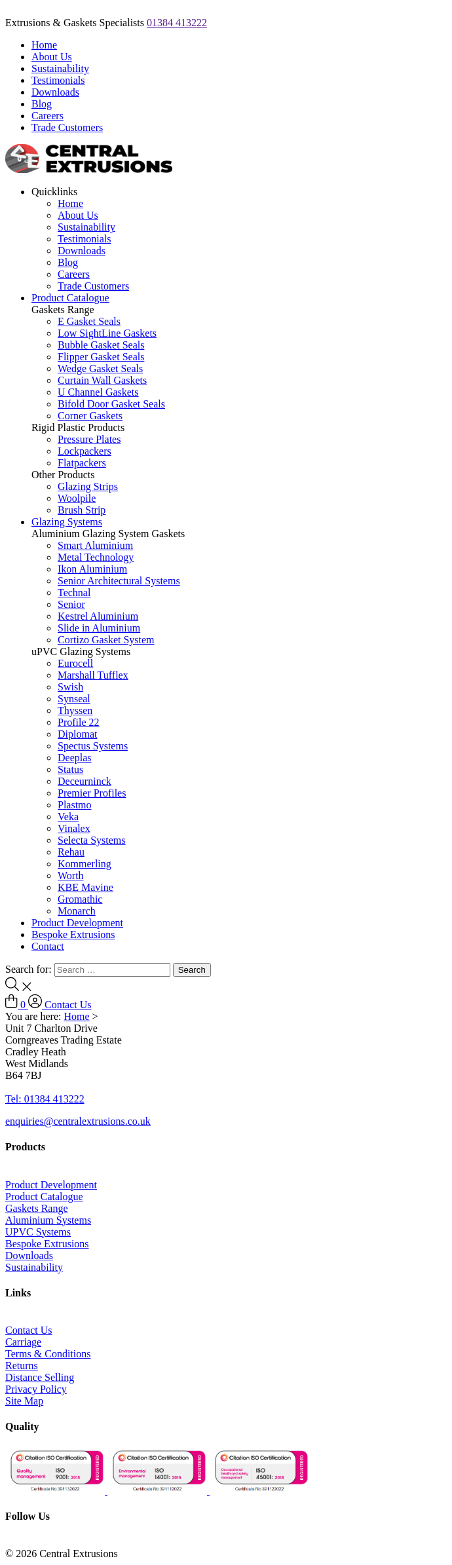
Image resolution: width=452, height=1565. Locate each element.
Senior (71, 604)
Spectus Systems (93, 745)
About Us (51, 56)
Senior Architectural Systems (119, 580)
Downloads (55, 92)
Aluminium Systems (48, 1220)
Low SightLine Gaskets (107, 333)
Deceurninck (84, 781)
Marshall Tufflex (93, 675)
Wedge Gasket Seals (100, 368)
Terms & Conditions (47, 1353)
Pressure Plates (89, 439)
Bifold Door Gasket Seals (111, 403)
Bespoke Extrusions (73, 934)
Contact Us (68, 1004)
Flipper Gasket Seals (101, 356)
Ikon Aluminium (92, 569)
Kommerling (84, 863)
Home (44, 44)
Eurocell (75, 663)
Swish (70, 686)
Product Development (77, 922)
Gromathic (80, 899)
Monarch (77, 910)
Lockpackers (84, 451)
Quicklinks (54, 191)
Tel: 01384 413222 (45, 1098)
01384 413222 (177, 22)
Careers (47, 115)
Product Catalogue (70, 297)
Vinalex (74, 828)
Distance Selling (39, 1377)
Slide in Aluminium (99, 627)
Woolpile (77, 498)
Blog (41, 103)
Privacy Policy (36, 1389)
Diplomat (77, 734)
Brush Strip (81, 510)
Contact (47, 946)
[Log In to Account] (36, 1004)
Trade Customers (67, 127)
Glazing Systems (66, 521)
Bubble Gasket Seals (101, 344)
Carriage (23, 1342)
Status (70, 769)
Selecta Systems (92, 840)
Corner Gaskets (90, 415)
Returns (21, 1365)
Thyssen (75, 710)
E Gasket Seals (89, 321)
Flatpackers (82, 462)
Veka (68, 816)
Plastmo (75, 804)
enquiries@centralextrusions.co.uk (78, 1121)
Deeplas (75, 757)
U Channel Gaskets (98, 392)
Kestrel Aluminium (98, 616)
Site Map (24, 1400)
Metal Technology (96, 557)
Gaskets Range (36, 1208)
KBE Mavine (85, 887)
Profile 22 (79, 722)
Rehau (71, 852)
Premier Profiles (92, 793)
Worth (71, 875)
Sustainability (60, 68)
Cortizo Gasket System (106, 639)
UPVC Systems (38, 1231)
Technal (74, 592)
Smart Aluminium (95, 545)
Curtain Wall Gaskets (102, 380)
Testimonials (58, 80)
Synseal (74, 698)
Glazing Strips (88, 486)
